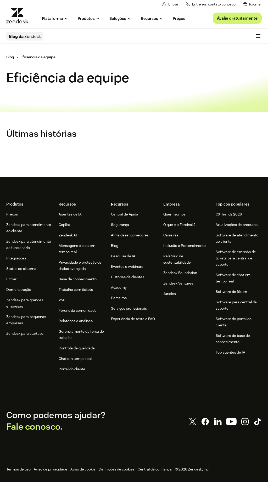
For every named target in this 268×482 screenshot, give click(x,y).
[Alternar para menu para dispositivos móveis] (258, 36)
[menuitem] (252, 4)
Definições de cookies (117, 469)
